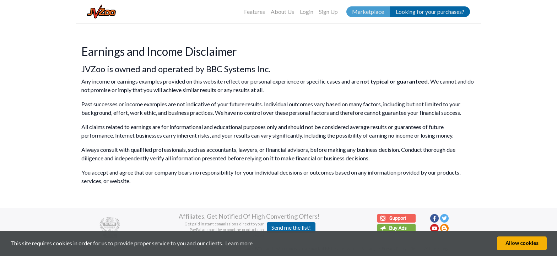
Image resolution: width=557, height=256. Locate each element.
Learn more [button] (239, 243)
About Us (282, 11)
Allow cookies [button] (522, 243)
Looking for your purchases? (430, 11)
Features (254, 11)
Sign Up (328, 11)
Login (306, 11)
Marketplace (368, 11)
